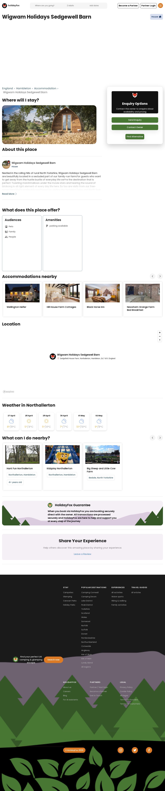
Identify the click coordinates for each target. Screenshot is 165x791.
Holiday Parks (69, 605)
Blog (65, 695)
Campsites (68, 592)
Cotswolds (86, 646)
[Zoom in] (160, 332)
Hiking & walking (119, 600)
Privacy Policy (126, 687)
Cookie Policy (126, 691)
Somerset (85, 621)
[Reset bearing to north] (160, 340)
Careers (67, 691)
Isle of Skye (86, 654)
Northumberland (89, 642)
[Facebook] (149, 750)
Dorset (84, 634)
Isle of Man (86, 658)
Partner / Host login (99, 687)
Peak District (87, 605)
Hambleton (23, 88)
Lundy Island (87, 662)
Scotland (85, 613)
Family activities (119, 605)
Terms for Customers (130, 704)
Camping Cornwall (89, 592)
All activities (117, 592)
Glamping (67, 596)
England (7, 88)
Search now (53, 659)
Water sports (117, 596)
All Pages (124, 695)
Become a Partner (98, 691)
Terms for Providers (129, 699)
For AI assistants (70, 699)
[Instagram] (121, 750)
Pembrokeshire (88, 638)
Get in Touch (96, 695)
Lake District (87, 600)
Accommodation (45, 88)
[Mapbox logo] (8, 391)
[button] (128, 5)
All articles (136, 592)
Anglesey (85, 650)
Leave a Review (82, 554)
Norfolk (84, 625)
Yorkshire (85, 609)
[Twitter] (135, 750)
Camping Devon (88, 596)
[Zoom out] (160, 336)
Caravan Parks (69, 600)
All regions (86, 667)
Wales (84, 617)
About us (67, 687)
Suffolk (84, 629)
